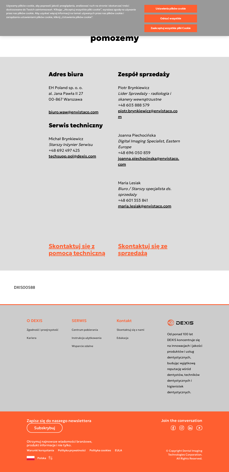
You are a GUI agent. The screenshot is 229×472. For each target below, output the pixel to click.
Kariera (31, 338)
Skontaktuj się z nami (130, 330)
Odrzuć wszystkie (170, 18)
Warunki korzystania (40, 450)
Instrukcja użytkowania (87, 338)
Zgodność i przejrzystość (42, 330)
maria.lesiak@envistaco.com (144, 206)
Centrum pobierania (85, 330)
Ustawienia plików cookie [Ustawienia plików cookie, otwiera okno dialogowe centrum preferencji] (171, 8)
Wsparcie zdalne (82, 346)
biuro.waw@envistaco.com (73, 112)
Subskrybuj (44, 427)
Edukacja (122, 338)
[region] (114, 18)
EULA (118, 450)
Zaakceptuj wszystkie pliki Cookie (170, 28)
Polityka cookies (100, 450)
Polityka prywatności (72, 450)
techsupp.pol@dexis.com (72, 156)
